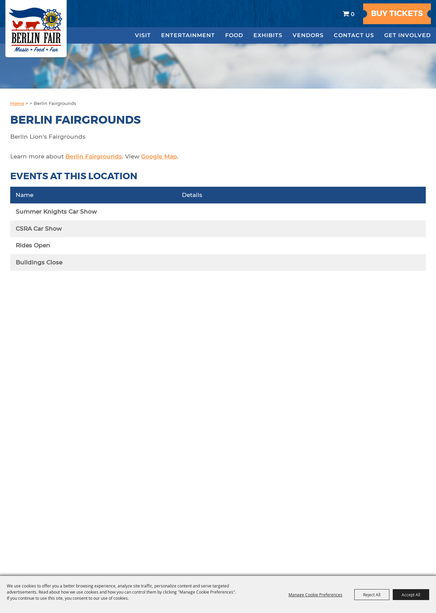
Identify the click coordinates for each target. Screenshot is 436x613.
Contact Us (354, 35)
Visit (143, 35)
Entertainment (188, 35)
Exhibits (267, 35)
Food (234, 35)
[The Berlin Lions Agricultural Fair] (36, 29)
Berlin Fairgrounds (93, 156)
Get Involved (407, 35)
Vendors (308, 35)
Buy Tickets (397, 13)
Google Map (159, 156)
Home (17, 103)
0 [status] (353, 14)
